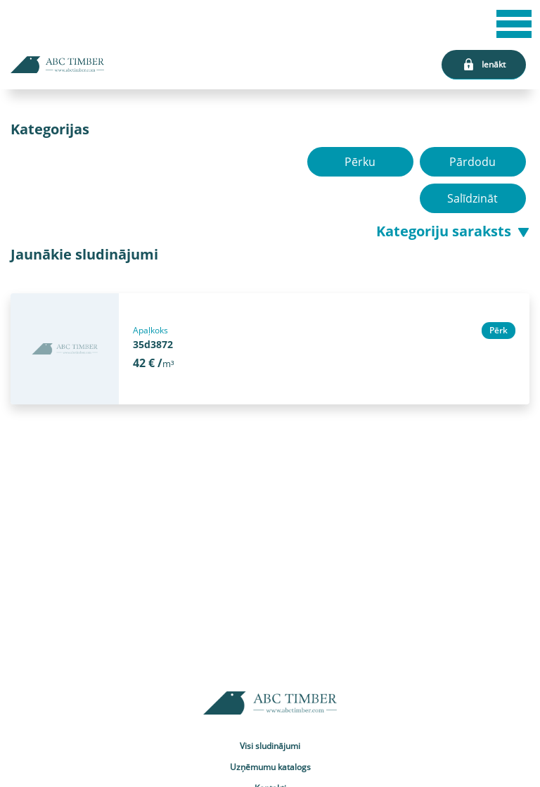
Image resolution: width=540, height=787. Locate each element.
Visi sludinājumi (270, 746)
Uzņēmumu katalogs (270, 767)
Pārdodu (473, 161)
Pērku (360, 161)
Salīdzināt (473, 198)
